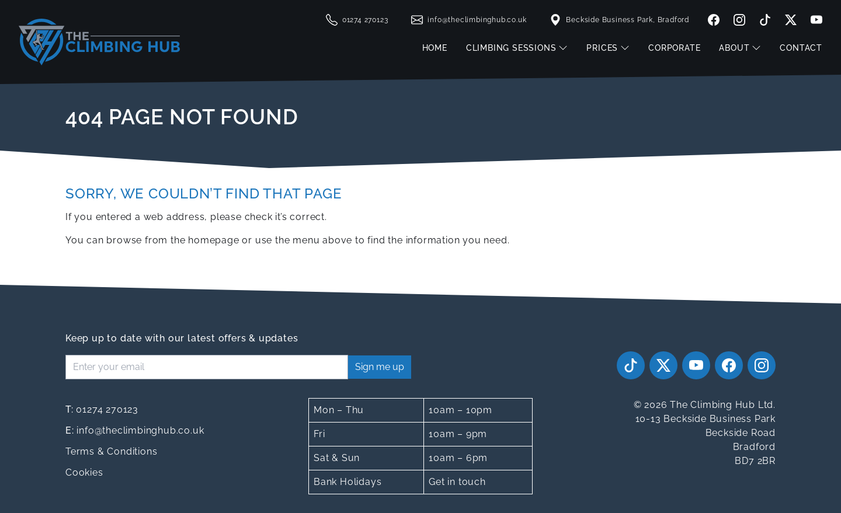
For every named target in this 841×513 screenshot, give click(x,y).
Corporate (674, 48)
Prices (608, 48)
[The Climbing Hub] (99, 42)
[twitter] (790, 19)
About (740, 48)
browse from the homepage (172, 240)
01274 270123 (101, 409)
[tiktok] (765, 19)
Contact (801, 48)
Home (434, 48)
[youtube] (814, 19)
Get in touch (457, 481)
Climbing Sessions (517, 48)
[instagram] (739, 19)
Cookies (84, 472)
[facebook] (713, 19)
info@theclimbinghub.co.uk (134, 430)
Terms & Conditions (111, 451)
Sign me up (379, 366)
